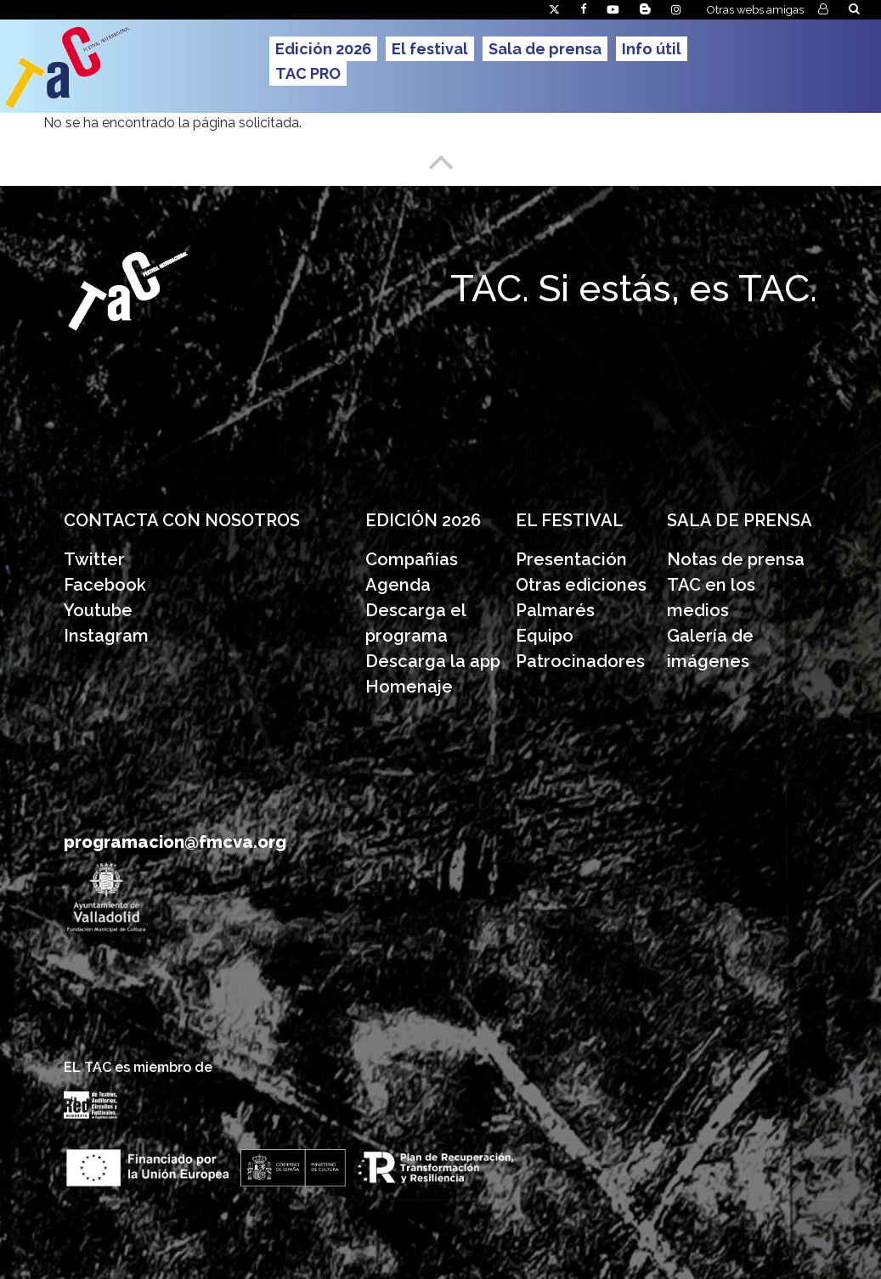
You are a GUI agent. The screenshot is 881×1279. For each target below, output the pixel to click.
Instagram (106, 635)
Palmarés (555, 610)
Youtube (98, 610)
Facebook (105, 585)
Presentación (573, 559)
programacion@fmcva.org (175, 842)
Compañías (411, 559)
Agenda (398, 585)
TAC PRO (308, 73)
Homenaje (409, 686)
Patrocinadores (580, 661)
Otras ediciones (581, 585)
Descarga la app (432, 661)
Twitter (94, 559)
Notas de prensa (736, 559)
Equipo (544, 635)
